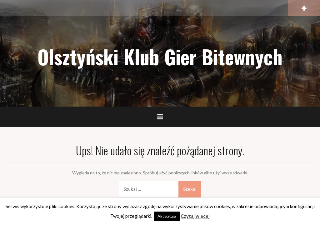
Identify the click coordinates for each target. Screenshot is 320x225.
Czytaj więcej (195, 216)
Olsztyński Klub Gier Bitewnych (160, 56)
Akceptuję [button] (167, 216)
